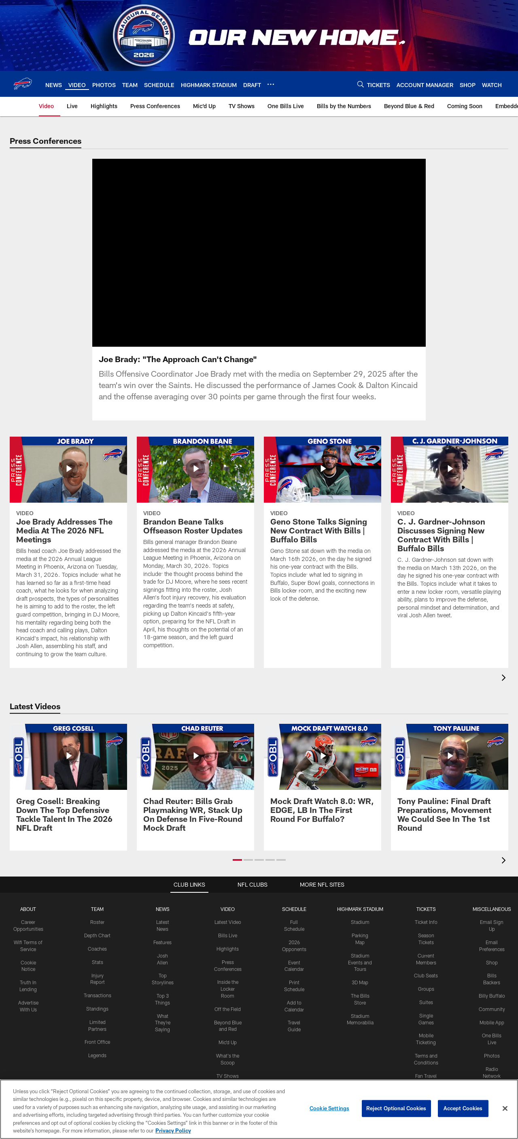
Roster (97, 922)
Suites (426, 1002)
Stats (97, 962)
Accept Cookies (463, 1108)
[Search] (360, 84)
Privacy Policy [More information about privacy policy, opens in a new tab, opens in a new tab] (173, 1130)
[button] (237, 860)
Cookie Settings (329, 1108)
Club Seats (426, 975)
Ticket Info (426, 922)
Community (492, 1009)
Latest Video (227, 922)
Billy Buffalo (492, 995)
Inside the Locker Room (227, 988)
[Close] (505, 1109)
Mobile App (492, 1022)
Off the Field (227, 1009)
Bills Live (227, 935)
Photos (492, 1055)
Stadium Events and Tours (360, 962)
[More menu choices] (270, 84)
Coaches (97, 948)
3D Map (360, 982)
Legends (97, 1055)
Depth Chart (97, 935)
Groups (426, 989)
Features (162, 942)
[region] (259, 1109)
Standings (97, 1008)
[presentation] (505, 678)
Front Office (97, 1042)
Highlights (228, 948)
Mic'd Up (228, 1042)
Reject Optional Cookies (396, 1108)
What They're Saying (162, 1022)
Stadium (360, 922)
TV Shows (228, 1076)
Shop (492, 962)
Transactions (97, 995)
